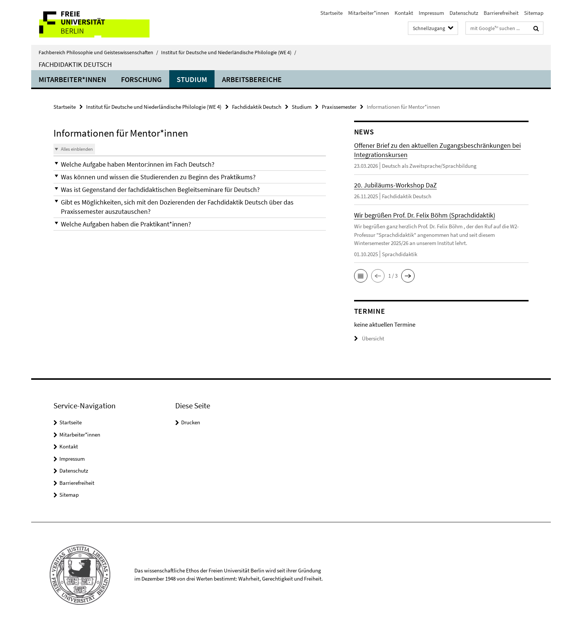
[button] (189, 164)
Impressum (431, 12)
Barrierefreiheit (501, 12)
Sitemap (533, 12)
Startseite (331, 12)
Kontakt (404, 12)
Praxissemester (339, 106)
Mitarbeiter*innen (368, 12)
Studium (192, 79)
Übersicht (369, 338)
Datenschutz (463, 12)
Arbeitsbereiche (252, 79)
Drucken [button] (190, 422)
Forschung (141, 79)
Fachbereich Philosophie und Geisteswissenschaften (98, 52)
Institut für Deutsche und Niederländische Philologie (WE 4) (228, 52)
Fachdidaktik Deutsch (75, 64)
